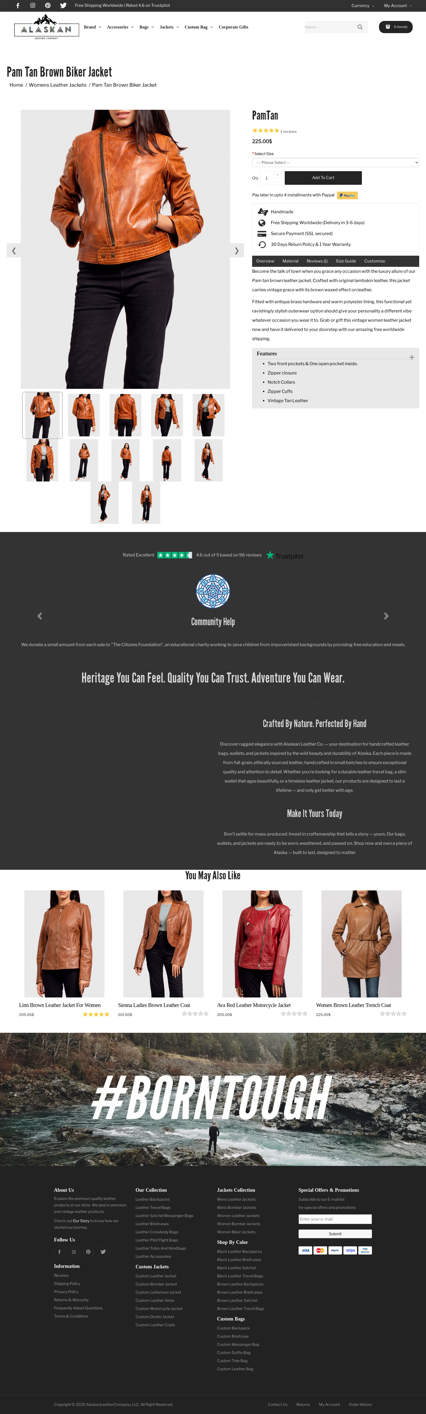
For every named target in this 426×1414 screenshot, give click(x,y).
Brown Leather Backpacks (240, 1284)
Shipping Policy (67, 1283)
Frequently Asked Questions (78, 1308)
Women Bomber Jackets (238, 1223)
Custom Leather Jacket (156, 1276)
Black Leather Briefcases (239, 1259)
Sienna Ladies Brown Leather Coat (154, 1005)
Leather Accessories (153, 1256)
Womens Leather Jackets (57, 85)
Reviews (61, 1275)
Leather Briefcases (152, 1223)
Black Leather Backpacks (239, 1251)
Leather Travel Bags (153, 1207)
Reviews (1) (317, 261)
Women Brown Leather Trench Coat (353, 1005)
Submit (335, 1233)
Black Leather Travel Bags (240, 1276)
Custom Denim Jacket (155, 1316)
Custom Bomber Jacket (156, 1284)
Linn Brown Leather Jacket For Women (60, 1005)
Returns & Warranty (71, 1299)
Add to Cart (323, 177)
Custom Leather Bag (235, 1368)
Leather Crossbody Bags (157, 1232)
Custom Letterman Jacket (158, 1292)
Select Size (264, 153)
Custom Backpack (233, 1328)
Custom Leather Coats (155, 1324)
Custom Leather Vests (155, 1300)
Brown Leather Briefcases (239, 1292)
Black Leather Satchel (236, 1267)
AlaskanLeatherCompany (108, 1404)
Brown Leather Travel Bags (240, 1308)
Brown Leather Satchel (237, 1300)
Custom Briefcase (233, 1336)
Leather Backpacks (153, 1199)
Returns (303, 1404)
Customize (374, 261)
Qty (255, 178)
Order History (360, 1404)
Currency (363, 6)
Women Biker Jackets (236, 1232)
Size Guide (346, 261)
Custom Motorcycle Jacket (159, 1308)
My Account (329, 1404)
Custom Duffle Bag (233, 1352)
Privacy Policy (66, 1291)
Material (291, 261)
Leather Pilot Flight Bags (157, 1240)
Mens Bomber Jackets (236, 1207)
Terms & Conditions (71, 1316)
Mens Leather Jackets (236, 1199)
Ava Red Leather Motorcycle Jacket (254, 1005)
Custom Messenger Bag (238, 1344)
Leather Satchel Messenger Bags (164, 1215)
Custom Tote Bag (232, 1360)
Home (16, 85)
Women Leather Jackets (238, 1215)
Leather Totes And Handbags (161, 1248)
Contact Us (277, 1404)
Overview (265, 261)
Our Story (81, 1220)
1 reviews (288, 131)
